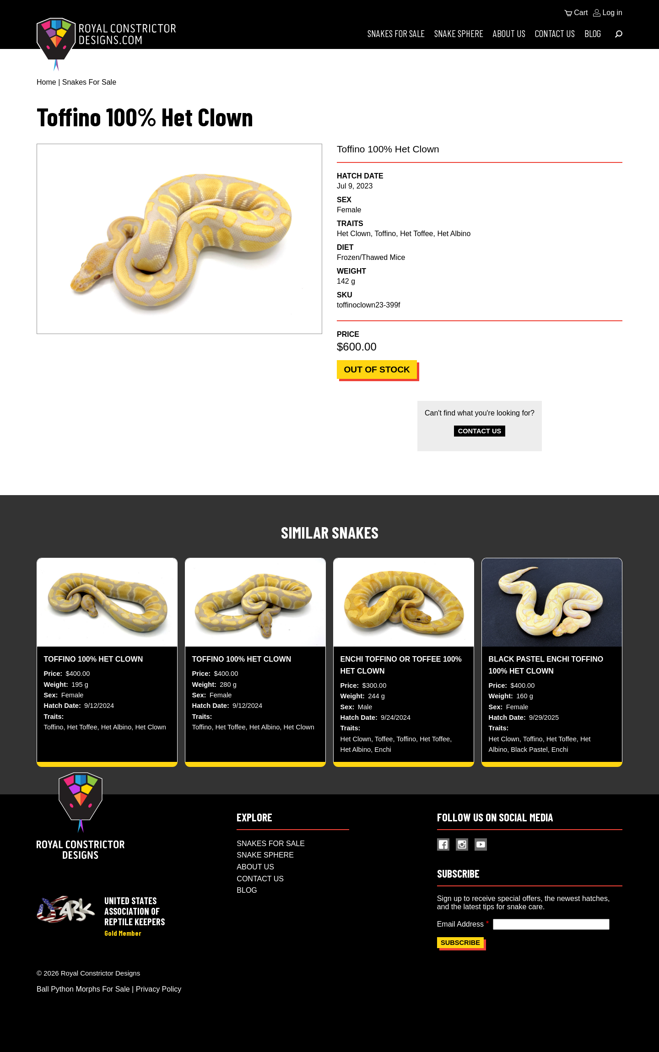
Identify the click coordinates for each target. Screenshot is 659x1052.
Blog (592, 33)
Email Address (460, 936)
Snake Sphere (458, 33)
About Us (509, 33)
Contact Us (555, 33)
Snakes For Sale (396, 33)
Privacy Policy (159, 1002)
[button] (179, 239)
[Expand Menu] (618, 34)
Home (46, 82)
